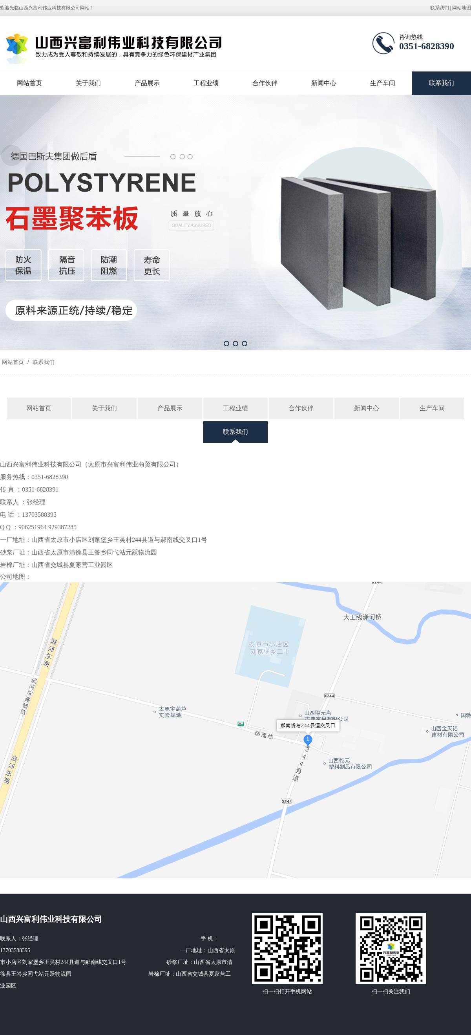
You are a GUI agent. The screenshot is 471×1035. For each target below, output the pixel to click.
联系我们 (439, 8)
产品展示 (147, 83)
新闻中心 (323, 83)
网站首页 (29, 83)
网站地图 (461, 8)
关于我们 (88, 83)
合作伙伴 (264, 83)
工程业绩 (206, 83)
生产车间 (382, 83)
